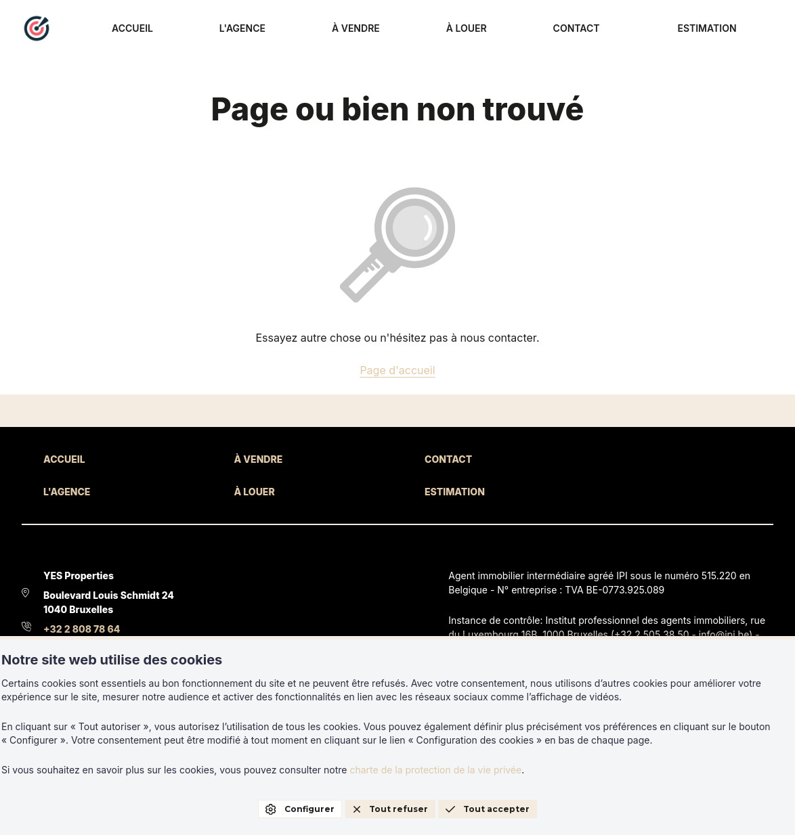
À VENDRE (482, 29)
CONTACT (635, 29)
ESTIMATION (732, 29)
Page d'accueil (397, 370)
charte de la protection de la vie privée (435, 769)
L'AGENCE (403, 29)
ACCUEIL (326, 29)
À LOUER (559, 29)
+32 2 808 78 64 (81, 629)
